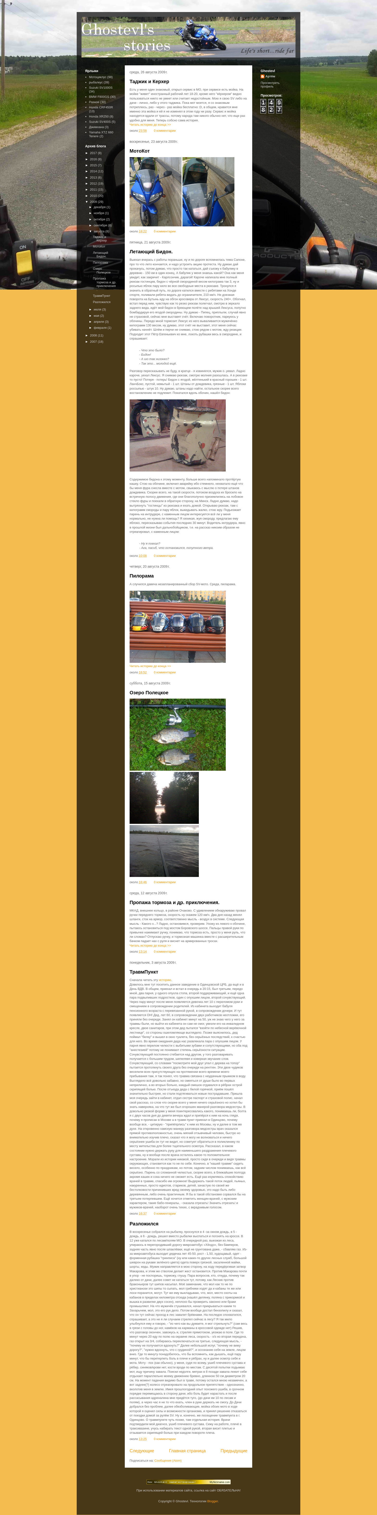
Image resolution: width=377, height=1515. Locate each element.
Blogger (212, 1501)
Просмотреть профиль (270, 84)
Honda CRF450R (101, 107)
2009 (94, 202)
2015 (94, 165)
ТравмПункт (144, 972)
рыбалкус (96, 82)
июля (98, 309)
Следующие (142, 1450)
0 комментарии (165, 130)
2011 (94, 189)
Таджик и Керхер (149, 81)
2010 (94, 196)
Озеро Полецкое (149, 692)
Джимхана (96, 127)
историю (165, 980)
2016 (94, 159)
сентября (101, 225)
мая (97, 315)
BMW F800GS (99, 97)
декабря (100, 207)
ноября (99, 213)
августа (99, 231)
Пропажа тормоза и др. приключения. (175, 902)
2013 (94, 177)
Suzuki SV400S (100, 122)
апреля (99, 321)
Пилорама (142, 575)
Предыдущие (233, 1450)
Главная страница (187, 1450)
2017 (94, 153)
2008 (94, 335)
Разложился (144, 1223)
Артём (270, 76)
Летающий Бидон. (151, 251)
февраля (101, 327)
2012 (94, 183)
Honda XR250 (99, 116)
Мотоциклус (97, 77)
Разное (94, 102)
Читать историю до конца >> (150, 124)
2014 (94, 171)
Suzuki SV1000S (101, 87)
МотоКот (140, 151)
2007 (94, 341)
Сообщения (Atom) (168, 1460)
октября (100, 219)
